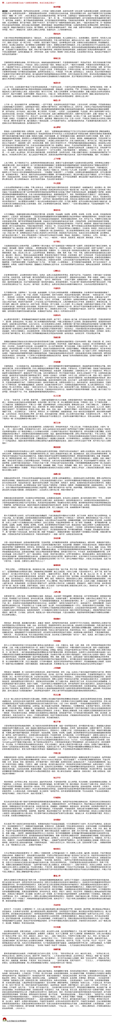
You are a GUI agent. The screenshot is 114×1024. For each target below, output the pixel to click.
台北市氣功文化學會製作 (14, 1021)
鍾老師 (5, 11)
